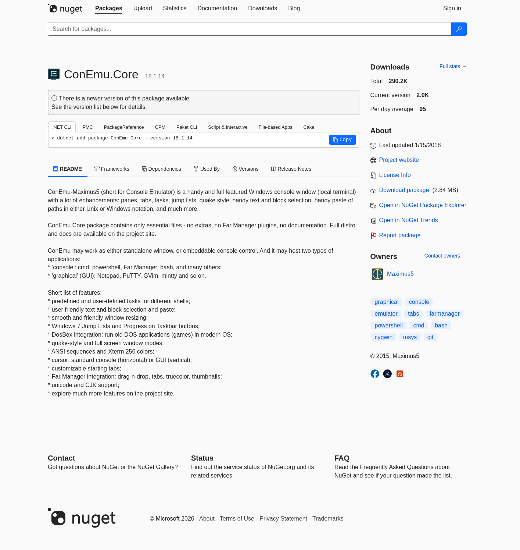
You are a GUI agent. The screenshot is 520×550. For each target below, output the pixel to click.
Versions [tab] (245, 169)
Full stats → (453, 66)
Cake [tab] (308, 127)
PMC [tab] (87, 127)
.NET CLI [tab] (61, 127)
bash (441, 325)
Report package (400, 235)
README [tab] (67, 169)
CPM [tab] (160, 127)
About (207, 518)
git (430, 337)
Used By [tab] (207, 169)
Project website (399, 160)
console (419, 302)
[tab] (109, 8)
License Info (395, 175)
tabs (413, 314)
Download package (404, 190)
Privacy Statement (283, 518)
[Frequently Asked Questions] (341, 458)
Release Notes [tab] (291, 169)
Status (202, 458)
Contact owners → (445, 256)
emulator (386, 314)
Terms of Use (237, 518)
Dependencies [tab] (161, 169)
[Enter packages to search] (250, 29)
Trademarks (328, 518)
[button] (342, 140)
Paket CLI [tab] (186, 127)
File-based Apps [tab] (276, 127)
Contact (61, 458)
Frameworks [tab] (111, 169)
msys (410, 337)
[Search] (459, 29)
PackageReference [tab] (124, 127)
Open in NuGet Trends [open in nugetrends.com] (408, 220)
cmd (418, 325)
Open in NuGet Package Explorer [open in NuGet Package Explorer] (422, 205)
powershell (389, 325)
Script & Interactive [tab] (227, 127)
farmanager (445, 314)
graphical (387, 302)
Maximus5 (400, 274)
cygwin (384, 337)
